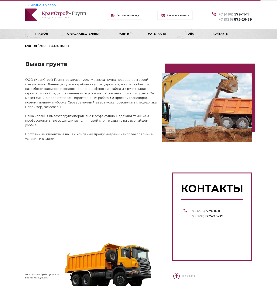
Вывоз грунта (60, 45)
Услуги (43, 45)
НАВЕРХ (189, 276)
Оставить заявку (128, 15)
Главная (31, 45)
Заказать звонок (178, 15)
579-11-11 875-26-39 (235, 17)
